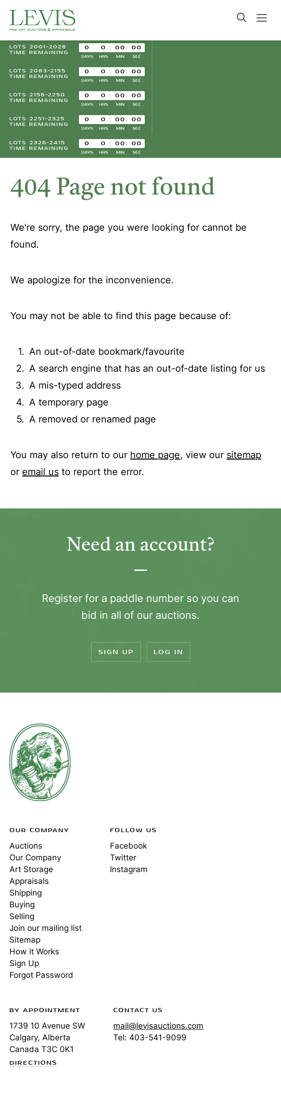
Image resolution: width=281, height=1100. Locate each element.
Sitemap (24, 939)
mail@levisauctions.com (158, 1025)
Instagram (129, 869)
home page (155, 454)
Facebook (128, 845)
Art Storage (31, 869)
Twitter (123, 857)
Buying (22, 904)
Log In (168, 652)
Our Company (35, 857)
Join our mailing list (45, 928)
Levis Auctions (42, 20)
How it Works (34, 951)
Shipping (25, 892)
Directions (33, 1063)
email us (40, 471)
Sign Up (116, 652)
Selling (21, 916)
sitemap (243, 454)
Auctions (25, 845)
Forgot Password (41, 975)
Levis (39, 762)
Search (241, 17)
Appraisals (29, 881)
